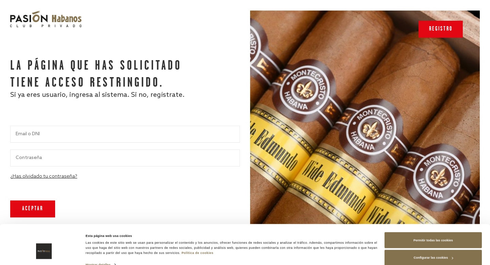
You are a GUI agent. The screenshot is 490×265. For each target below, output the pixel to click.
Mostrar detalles (98, 238)
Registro (441, 29)
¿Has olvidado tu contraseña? (43, 176)
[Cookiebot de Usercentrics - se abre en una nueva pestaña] (44, 253)
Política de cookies (197, 226)
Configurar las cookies (433, 231)
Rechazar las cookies (433, 249)
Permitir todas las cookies (433, 214)
